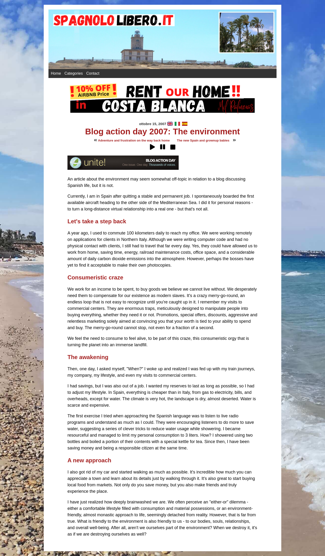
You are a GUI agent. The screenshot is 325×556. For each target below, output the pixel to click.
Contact (92, 73)
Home (56, 73)
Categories (73, 73)
